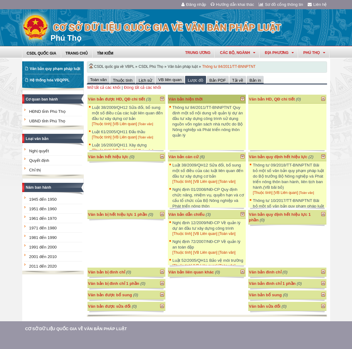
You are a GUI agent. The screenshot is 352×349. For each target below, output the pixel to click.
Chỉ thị (35, 170)
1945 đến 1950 (43, 199)
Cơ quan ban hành (42, 99)
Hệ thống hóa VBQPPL (50, 80)
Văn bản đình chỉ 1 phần (272, 283)
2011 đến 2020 (43, 266)
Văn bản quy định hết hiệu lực (278, 156)
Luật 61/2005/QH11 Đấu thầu (118, 131)
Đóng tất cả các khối (142, 87)
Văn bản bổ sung (265, 295)
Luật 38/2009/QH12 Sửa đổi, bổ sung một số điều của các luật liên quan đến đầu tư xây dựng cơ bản (127, 113)
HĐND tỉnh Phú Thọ (47, 111)
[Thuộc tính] (102, 124)
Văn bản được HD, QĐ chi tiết (116, 99)
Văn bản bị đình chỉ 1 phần (114, 283)
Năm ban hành (38, 187)
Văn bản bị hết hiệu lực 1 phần (117, 214)
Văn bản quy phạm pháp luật (55, 69)
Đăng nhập (193, 4)
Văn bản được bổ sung (110, 295)
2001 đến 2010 (43, 256)
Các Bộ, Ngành (237, 53)
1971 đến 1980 (43, 228)
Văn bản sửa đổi (265, 306)
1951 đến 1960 (43, 209)
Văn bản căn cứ (183, 156)
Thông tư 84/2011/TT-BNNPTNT (229, 66)
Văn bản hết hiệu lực (108, 156)
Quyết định (39, 160)
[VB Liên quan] (125, 124)
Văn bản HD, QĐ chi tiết (272, 99)
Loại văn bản (37, 139)
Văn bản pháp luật (183, 66)
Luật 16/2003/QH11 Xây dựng (119, 145)
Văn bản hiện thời (185, 99)
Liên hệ (317, 4)
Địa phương (279, 53)
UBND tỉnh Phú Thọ (47, 121)
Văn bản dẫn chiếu (186, 214)
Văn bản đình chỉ (265, 272)
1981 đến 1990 (43, 237)
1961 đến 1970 (43, 218)
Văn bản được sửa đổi (109, 306)
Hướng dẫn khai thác (232, 4)
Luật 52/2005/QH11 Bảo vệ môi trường (207, 260)
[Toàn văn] (145, 124)
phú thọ (314, 53)
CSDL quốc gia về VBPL (114, 66)
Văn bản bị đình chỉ (106, 272)
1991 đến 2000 (43, 247)
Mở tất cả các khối (104, 87)
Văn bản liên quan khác (191, 272)
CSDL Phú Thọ (151, 66)
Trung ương (197, 53)
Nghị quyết (39, 151)
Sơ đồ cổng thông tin (281, 4)
